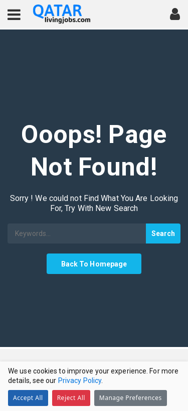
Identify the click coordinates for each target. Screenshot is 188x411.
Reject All (71, 398)
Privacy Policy (79, 380)
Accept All (28, 398)
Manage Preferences (130, 398)
